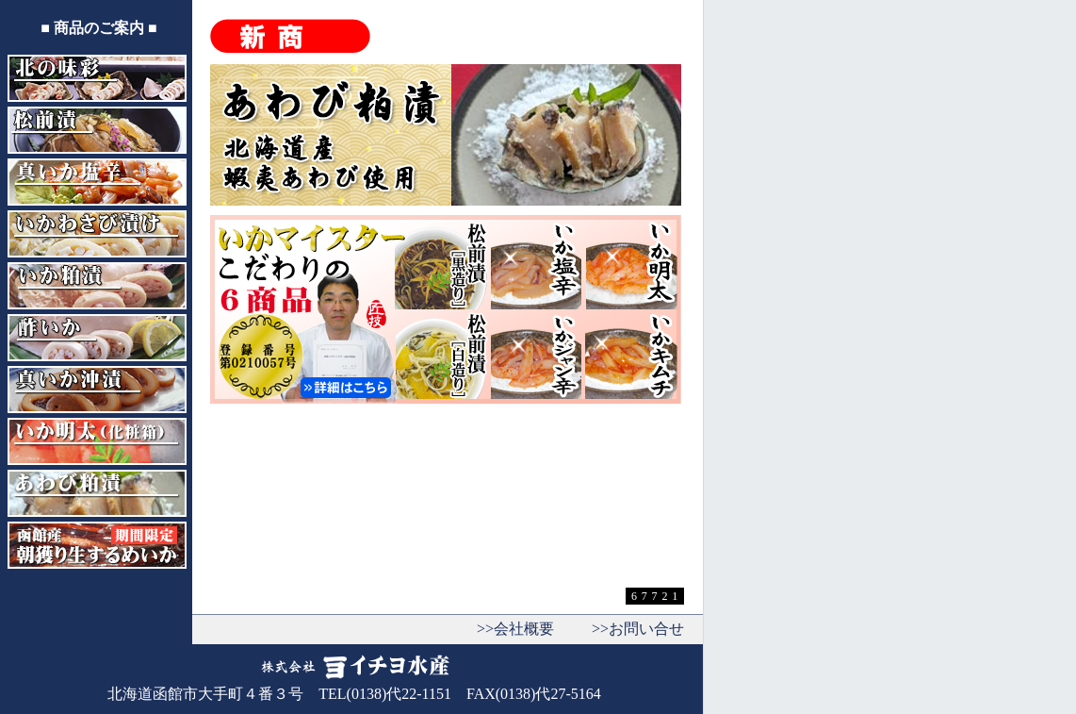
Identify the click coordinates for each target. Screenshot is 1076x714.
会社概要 (524, 629)
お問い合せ (646, 629)
